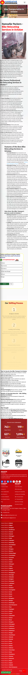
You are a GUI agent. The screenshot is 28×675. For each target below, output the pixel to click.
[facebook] (2, 481)
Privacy (21, 670)
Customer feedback (5, 496)
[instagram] (5, 481)
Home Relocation (18, 486)
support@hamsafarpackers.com (9, 515)
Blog (2, 501)
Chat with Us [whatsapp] (6, 672)
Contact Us (3, 489)
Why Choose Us (4, 494)
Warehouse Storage (19, 501)
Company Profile (4, 486)
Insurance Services (19, 504)
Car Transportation (19, 499)
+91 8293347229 (6, 512)
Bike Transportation (19, 496)
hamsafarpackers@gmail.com (9, 517)
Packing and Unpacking (20, 491)
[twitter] (8, 481)
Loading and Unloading (20, 494)
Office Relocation (18, 489)
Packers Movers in (7, 523)
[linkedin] (11, 481)
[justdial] (14, 481)
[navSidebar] (24, 2)
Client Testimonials (5, 491)
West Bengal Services (5, 499)
